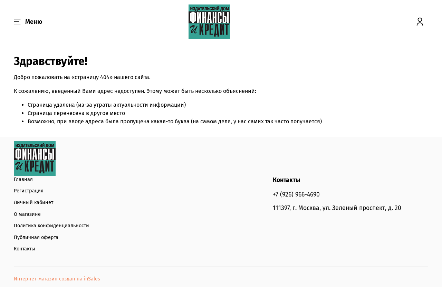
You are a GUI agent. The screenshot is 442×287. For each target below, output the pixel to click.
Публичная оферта (36, 237)
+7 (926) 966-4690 (296, 194)
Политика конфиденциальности (51, 226)
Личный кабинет (33, 202)
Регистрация (29, 191)
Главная (23, 179)
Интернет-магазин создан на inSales (57, 279)
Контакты (24, 249)
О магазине (27, 214)
